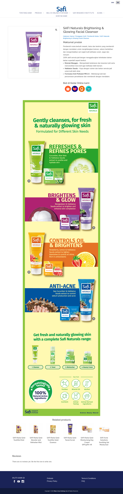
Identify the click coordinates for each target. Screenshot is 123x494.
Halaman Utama (68, 36)
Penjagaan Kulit (80, 36)
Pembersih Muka (93, 36)
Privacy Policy (52, 481)
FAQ (83, 481)
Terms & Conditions (89, 478)
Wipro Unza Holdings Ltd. (61, 491)
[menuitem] (112, 3)
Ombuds (50, 478)
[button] (56, 30)
